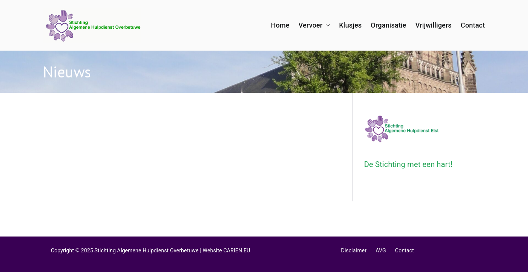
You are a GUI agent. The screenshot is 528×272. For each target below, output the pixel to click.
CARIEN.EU (237, 250)
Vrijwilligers (433, 25)
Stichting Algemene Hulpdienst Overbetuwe (146, 250)
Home (280, 25)
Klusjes (350, 25)
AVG (381, 250)
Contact (473, 25)
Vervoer (314, 25)
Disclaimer (354, 250)
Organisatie (388, 25)
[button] (326, 25)
